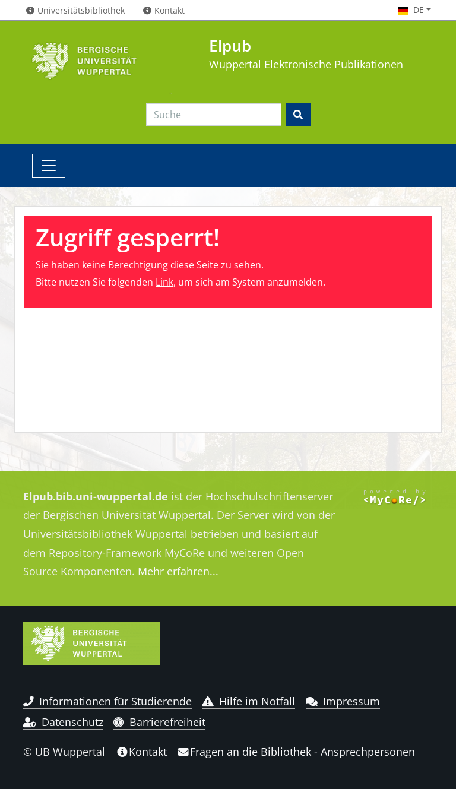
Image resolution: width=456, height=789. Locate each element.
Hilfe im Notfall (248, 701)
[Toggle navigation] (48, 166)
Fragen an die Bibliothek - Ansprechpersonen (296, 751)
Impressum (343, 701)
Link (164, 282)
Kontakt (141, 751)
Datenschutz (63, 722)
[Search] (213, 114)
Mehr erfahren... (178, 571)
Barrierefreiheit (159, 722)
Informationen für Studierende (107, 701)
